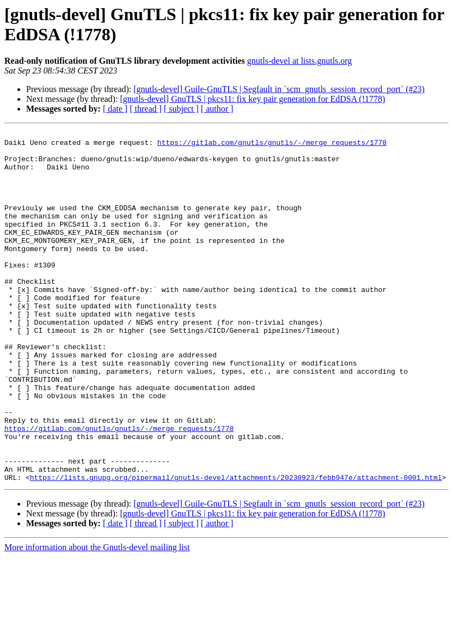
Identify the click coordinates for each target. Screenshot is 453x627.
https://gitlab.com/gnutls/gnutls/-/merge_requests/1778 (272, 145)
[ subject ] (181, 108)
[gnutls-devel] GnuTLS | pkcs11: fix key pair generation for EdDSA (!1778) (252, 99)
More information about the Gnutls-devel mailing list (96, 617)
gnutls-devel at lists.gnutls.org (299, 60)
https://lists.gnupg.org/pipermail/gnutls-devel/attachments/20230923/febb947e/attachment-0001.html (236, 547)
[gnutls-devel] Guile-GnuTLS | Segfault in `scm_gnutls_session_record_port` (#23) (279, 89)
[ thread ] (146, 108)
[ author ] (217, 108)
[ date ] (115, 108)
